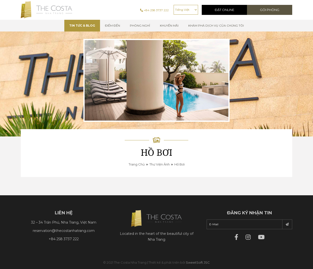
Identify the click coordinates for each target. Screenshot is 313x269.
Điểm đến (112, 25)
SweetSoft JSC (198, 262)
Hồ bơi (179, 164)
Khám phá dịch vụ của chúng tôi (216, 25)
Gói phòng (269, 10)
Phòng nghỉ (140, 25)
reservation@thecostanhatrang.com (64, 230)
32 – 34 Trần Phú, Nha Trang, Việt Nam (63, 222)
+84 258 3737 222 (154, 10)
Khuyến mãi (169, 25)
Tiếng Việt (182, 9)
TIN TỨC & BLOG (82, 25)
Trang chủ (137, 164)
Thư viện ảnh (159, 164)
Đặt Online (224, 10)
